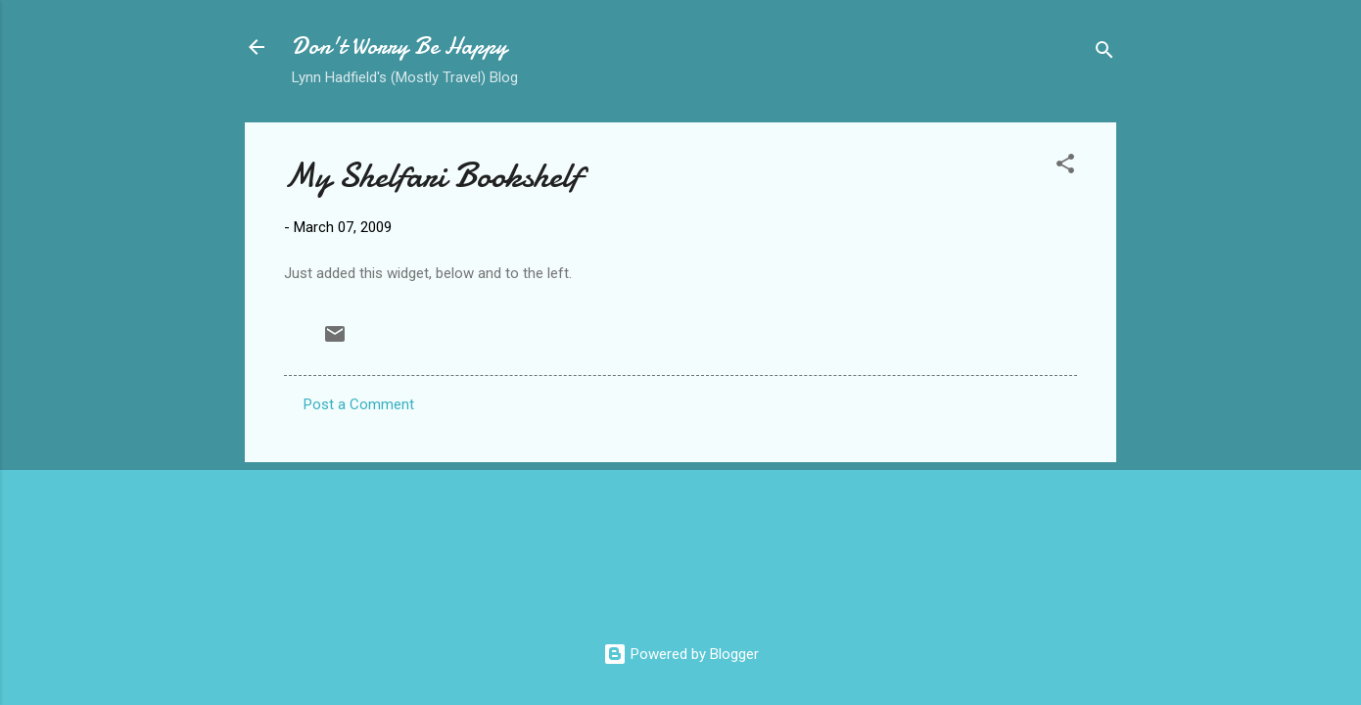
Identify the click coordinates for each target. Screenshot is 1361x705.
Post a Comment (359, 404)
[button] (1065, 167)
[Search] (1104, 53)
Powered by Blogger (681, 654)
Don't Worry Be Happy (399, 46)
